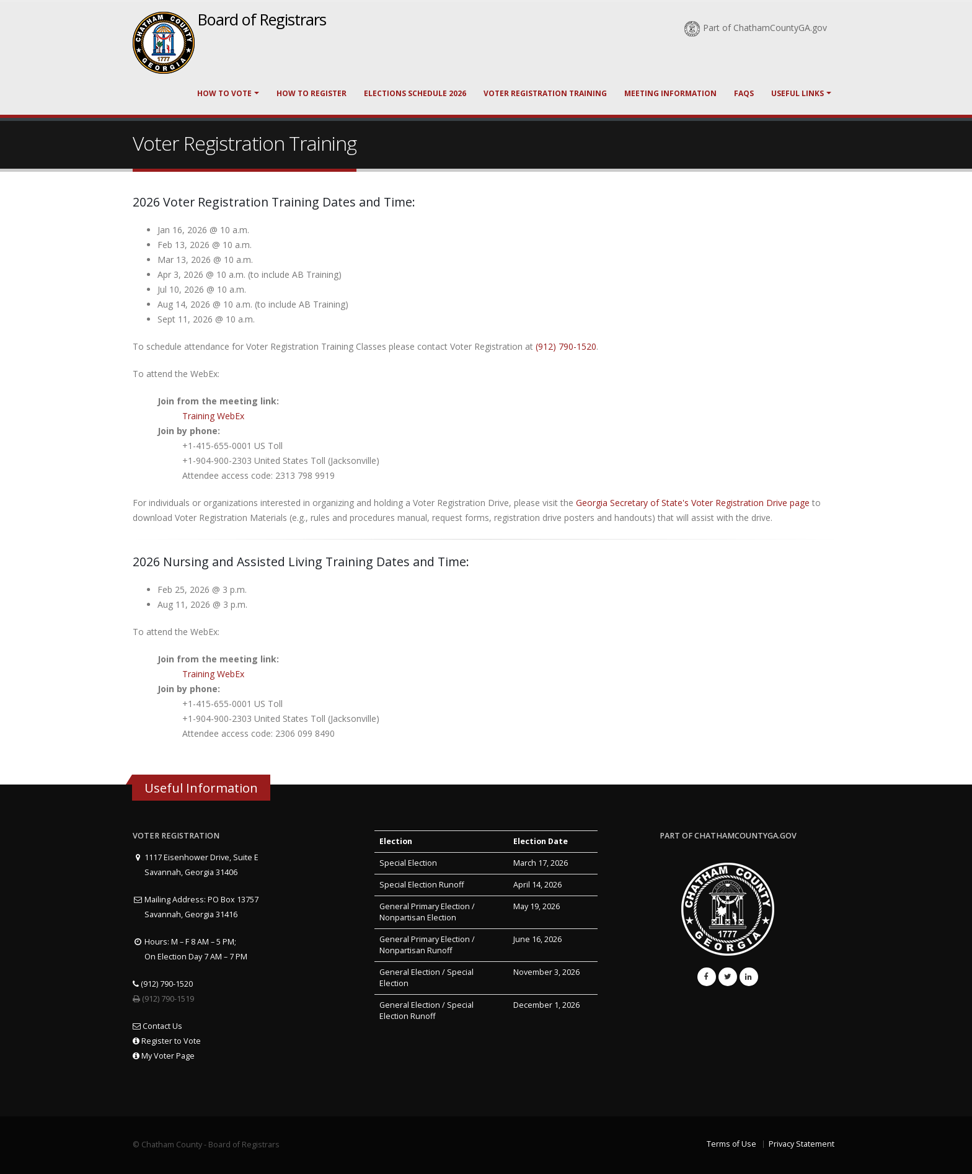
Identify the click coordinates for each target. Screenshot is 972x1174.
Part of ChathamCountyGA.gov (755, 27)
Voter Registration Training (545, 93)
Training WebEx (213, 416)
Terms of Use (731, 1144)
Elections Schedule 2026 (415, 93)
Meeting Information (670, 93)
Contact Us (157, 1026)
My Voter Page (164, 1056)
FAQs (744, 93)
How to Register (311, 93)
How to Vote (224, 93)
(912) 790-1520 (566, 346)
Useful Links (797, 93)
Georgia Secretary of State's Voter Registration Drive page (694, 503)
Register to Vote (167, 1041)
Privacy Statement (801, 1144)
